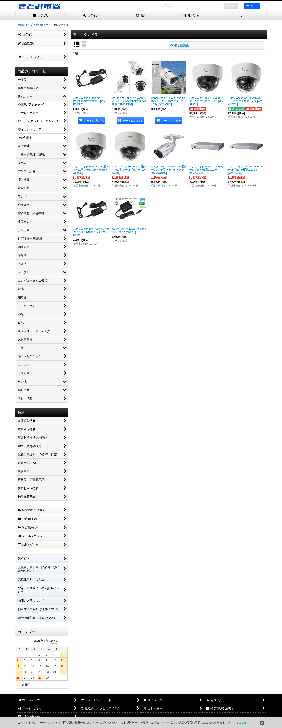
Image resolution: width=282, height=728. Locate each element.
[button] (241, 15)
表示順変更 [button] (179, 45)
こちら (242, 722)
